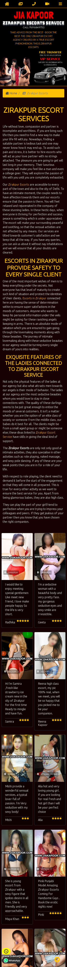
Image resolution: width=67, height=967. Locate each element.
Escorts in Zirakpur (34, 298)
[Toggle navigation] (60, 3)
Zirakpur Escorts (18, 184)
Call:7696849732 (33, 27)
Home (13, 93)
